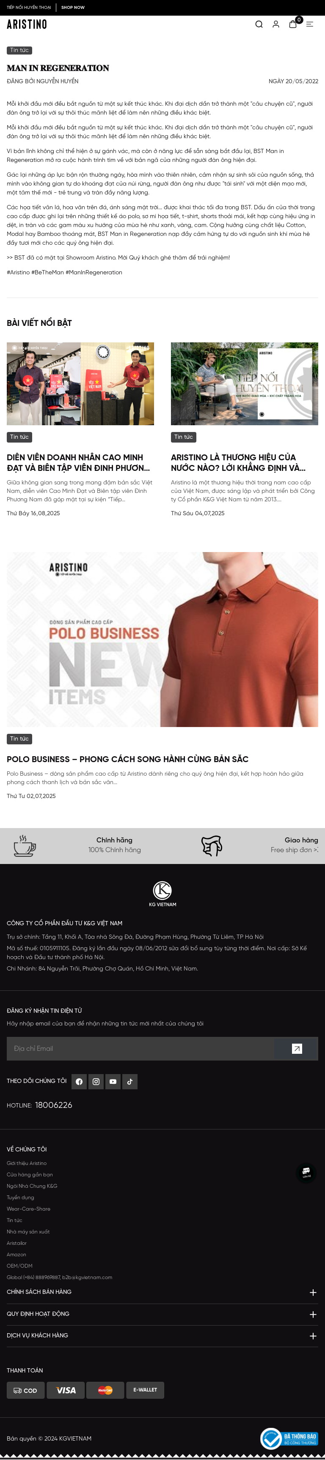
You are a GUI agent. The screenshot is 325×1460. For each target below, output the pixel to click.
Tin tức (14, 1220)
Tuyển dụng (20, 1197)
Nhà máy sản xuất (28, 1232)
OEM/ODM (20, 1266)
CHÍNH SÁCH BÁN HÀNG (39, 1292)
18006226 (53, 1105)
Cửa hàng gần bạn (30, 1175)
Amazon (16, 1255)
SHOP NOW (73, 7)
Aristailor (17, 1243)
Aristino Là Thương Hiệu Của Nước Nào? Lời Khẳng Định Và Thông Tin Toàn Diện (235, 464)
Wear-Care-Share (28, 1209)
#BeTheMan (47, 273)
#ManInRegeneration (94, 273)
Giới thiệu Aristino (27, 1163)
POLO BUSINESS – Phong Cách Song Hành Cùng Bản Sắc (128, 759)
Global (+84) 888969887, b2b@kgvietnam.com (59, 1277)
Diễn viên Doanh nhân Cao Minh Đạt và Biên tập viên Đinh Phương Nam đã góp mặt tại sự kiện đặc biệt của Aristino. (79, 464)
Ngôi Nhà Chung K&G (32, 1186)
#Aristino (18, 273)
